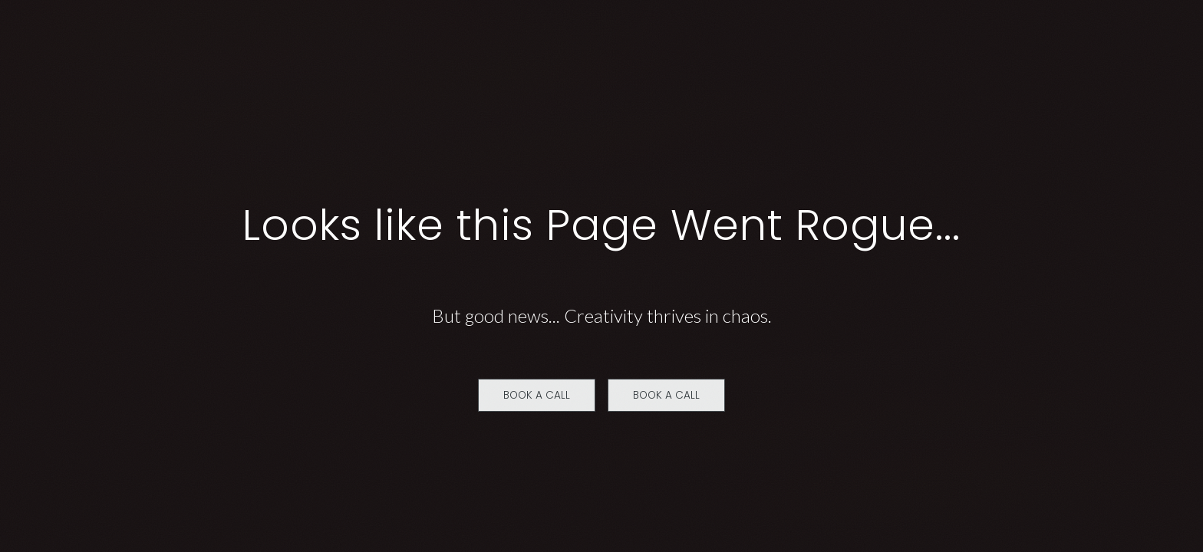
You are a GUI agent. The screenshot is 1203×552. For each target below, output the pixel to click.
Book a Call (536, 395)
